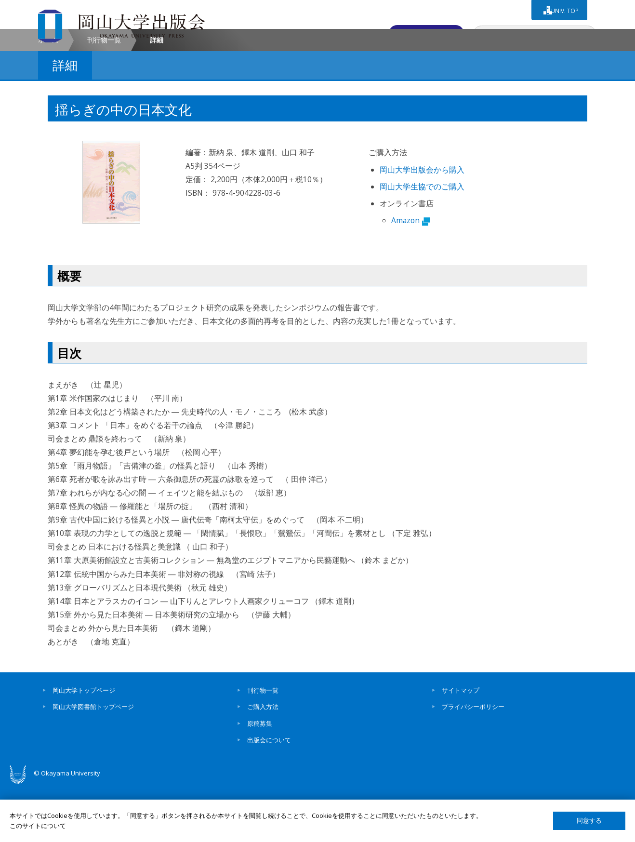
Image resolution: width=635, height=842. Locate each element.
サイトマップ (460, 746)
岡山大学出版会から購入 (422, 225)
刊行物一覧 (104, 95)
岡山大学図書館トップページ (93, 762)
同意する (589, 820)
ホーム (48, 95)
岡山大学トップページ (84, 746)
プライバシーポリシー (473, 762)
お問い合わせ (429, 32)
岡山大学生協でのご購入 (422, 242)
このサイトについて (38, 825)
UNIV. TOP (564, 9)
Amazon (410, 275)
